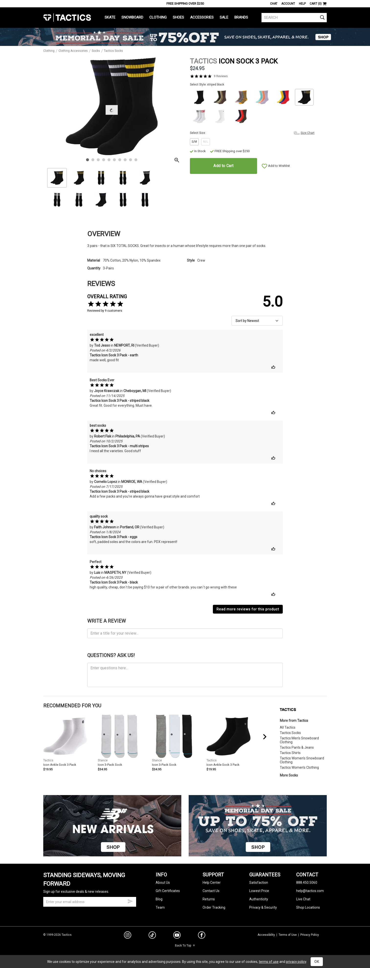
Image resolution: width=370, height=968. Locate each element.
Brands (241, 17)
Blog (159, 899)
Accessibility (266, 934)
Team (160, 907)
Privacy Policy (309, 934)
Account (288, 3)
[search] (294, 17)
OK (316, 962)
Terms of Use (288, 934)
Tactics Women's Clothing (299, 767)
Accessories (202, 17)
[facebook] (201, 936)
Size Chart (308, 133)
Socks (96, 51)
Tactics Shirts (290, 753)
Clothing (158, 17)
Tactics (67, 17)
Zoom (51, 161)
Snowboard (132, 17)
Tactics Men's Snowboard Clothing (299, 740)
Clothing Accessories (73, 51)
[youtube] (177, 936)
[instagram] (127, 935)
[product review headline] (185, 633)
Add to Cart (223, 165)
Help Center (212, 882)
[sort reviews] (257, 321)
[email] (89, 902)
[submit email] (130, 901)
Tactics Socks (113, 51)
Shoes (178, 17)
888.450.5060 (306, 882)
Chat (273, 3)
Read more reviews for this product (248, 609)
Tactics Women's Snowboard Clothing (302, 760)
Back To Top (185, 945)
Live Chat (303, 899)
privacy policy (296, 962)
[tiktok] (152, 935)
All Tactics (287, 727)
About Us (163, 882)
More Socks (289, 775)
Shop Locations (308, 907)
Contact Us (211, 891)
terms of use (269, 962)
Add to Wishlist (279, 166)
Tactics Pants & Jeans (297, 747)
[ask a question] (185, 675)
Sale (224, 17)
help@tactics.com (310, 891)
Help (302, 3)
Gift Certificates (168, 891)
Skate (110, 17)
